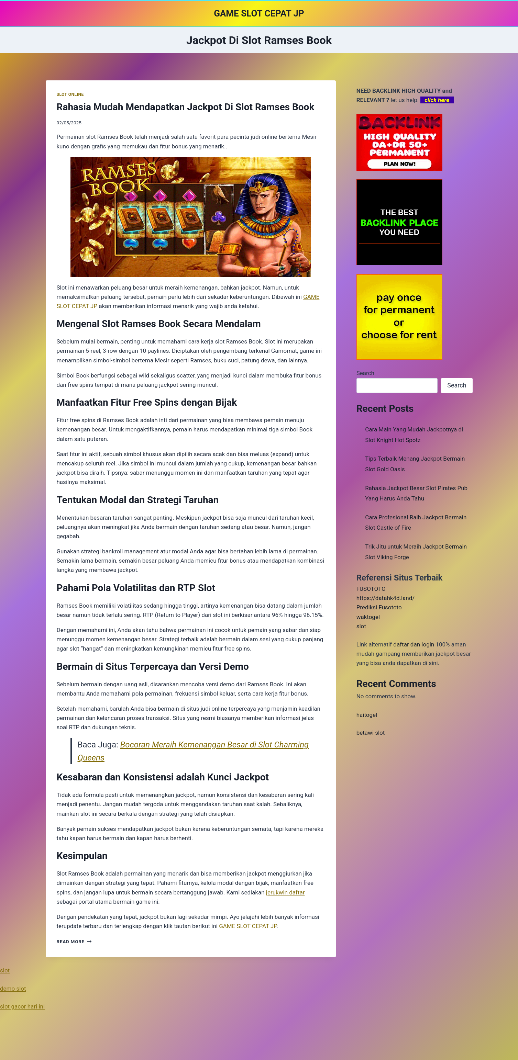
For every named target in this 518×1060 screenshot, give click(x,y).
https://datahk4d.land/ (385, 598)
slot (361, 626)
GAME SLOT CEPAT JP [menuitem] (247, 926)
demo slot (13, 988)
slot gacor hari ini (22, 1006)
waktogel (368, 616)
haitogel (366, 714)
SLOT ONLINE (70, 94)
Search (365, 373)
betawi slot (370, 732)
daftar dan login (413, 644)
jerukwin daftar (285, 892)
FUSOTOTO (371, 588)
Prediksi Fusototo (379, 607)
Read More (74, 941)
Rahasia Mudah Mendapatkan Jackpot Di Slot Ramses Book (186, 107)
